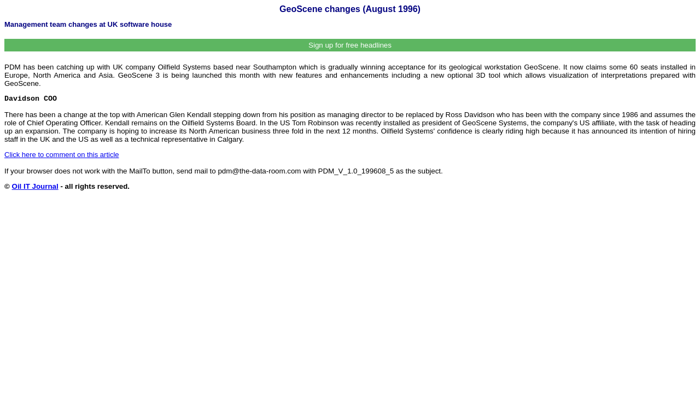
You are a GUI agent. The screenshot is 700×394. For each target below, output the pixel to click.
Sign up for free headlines (350, 45)
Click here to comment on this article (61, 154)
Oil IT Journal (35, 186)
